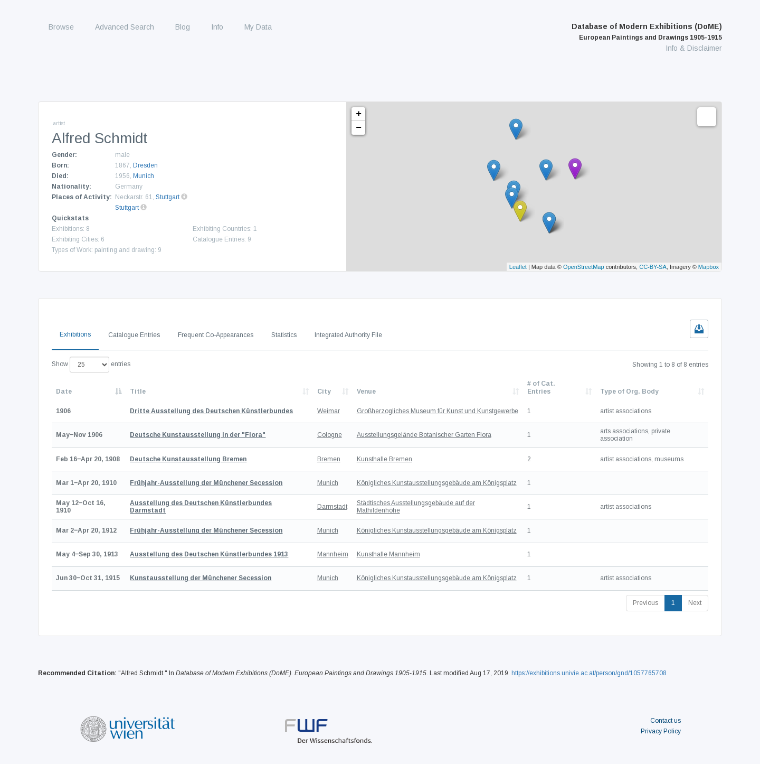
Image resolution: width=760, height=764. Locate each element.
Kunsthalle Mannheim (388, 554)
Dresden (145, 165)
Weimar (328, 411)
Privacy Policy (661, 731)
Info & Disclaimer (694, 48)
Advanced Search (124, 27)
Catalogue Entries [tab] (134, 335)
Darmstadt (332, 506)
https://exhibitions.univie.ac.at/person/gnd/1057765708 (589, 673)
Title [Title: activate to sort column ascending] (138, 391)
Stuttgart (167, 197)
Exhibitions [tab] (75, 334)
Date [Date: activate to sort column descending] (64, 391)
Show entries (91, 364)
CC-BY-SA (653, 267)
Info (217, 27)
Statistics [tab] (284, 335)
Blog (182, 27)
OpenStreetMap (583, 267)
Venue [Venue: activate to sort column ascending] (366, 391)
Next (694, 603)
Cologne (329, 435)
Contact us (665, 720)
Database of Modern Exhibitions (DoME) (647, 31)
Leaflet (518, 267)
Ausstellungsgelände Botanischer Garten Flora (424, 435)
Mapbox (708, 267)
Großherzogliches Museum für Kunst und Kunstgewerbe (437, 411)
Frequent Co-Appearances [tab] (215, 335)
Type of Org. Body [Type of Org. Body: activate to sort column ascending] (629, 391)
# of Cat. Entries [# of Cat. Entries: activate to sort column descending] (541, 387)
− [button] (359, 128)
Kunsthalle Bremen (384, 459)
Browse (61, 27)
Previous (645, 603)
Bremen (328, 459)
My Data (258, 27)
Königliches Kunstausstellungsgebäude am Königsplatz (437, 483)
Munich (143, 176)
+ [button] (359, 114)
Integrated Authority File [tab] (348, 335)
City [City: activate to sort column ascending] (324, 391)
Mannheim (332, 554)
